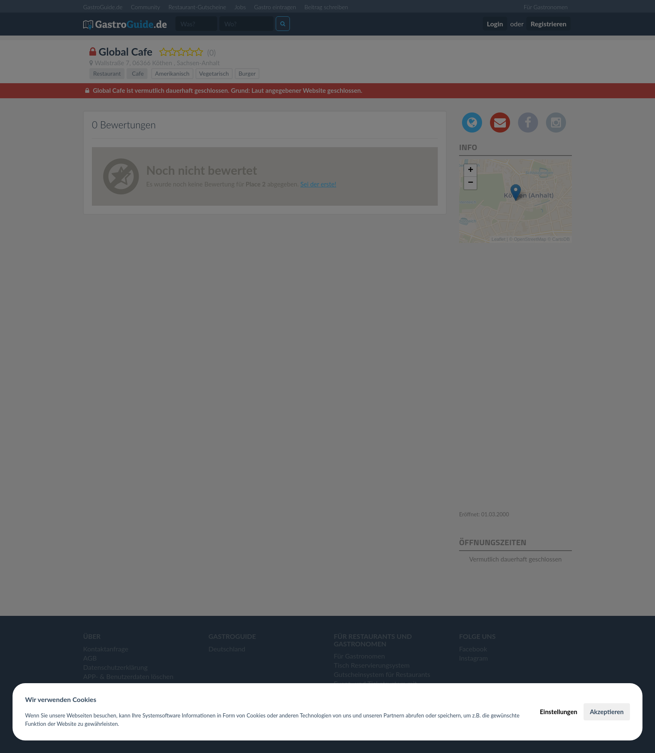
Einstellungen (558, 711)
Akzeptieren (607, 711)
